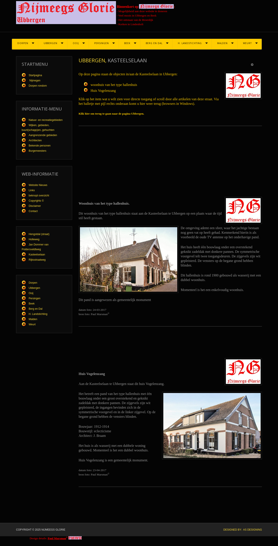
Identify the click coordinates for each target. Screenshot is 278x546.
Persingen (101, 43)
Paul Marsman (57, 538)
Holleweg (34, 239)
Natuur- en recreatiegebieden (46, 120)
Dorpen (22, 43)
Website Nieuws (38, 185)
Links (32, 190)
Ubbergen (50, 43)
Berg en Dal (154, 43)
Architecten (35, 140)
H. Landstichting (190, 43)
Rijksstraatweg (37, 259)
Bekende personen (40, 145)
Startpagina (35, 75)
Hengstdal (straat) (39, 234)
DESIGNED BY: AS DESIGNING (242, 529)
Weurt (247, 43)
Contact (33, 211)
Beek (127, 43)
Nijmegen (34, 80)
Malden (222, 43)
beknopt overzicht (39, 195)
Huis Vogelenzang (103, 90)
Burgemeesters (37, 150)
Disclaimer (35, 205)
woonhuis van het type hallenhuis (114, 85)
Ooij (76, 43)
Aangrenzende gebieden (43, 135)
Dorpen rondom (38, 85)
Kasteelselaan (37, 254)
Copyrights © (36, 200)
